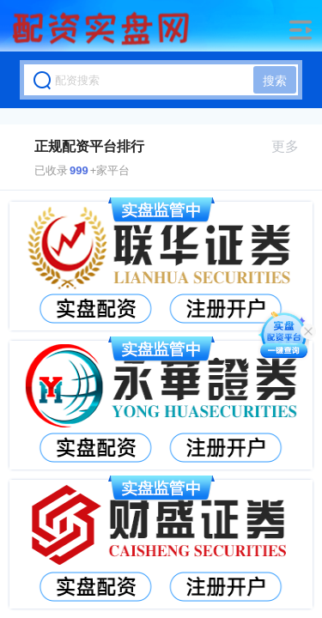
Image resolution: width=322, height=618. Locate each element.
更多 (292, 146)
